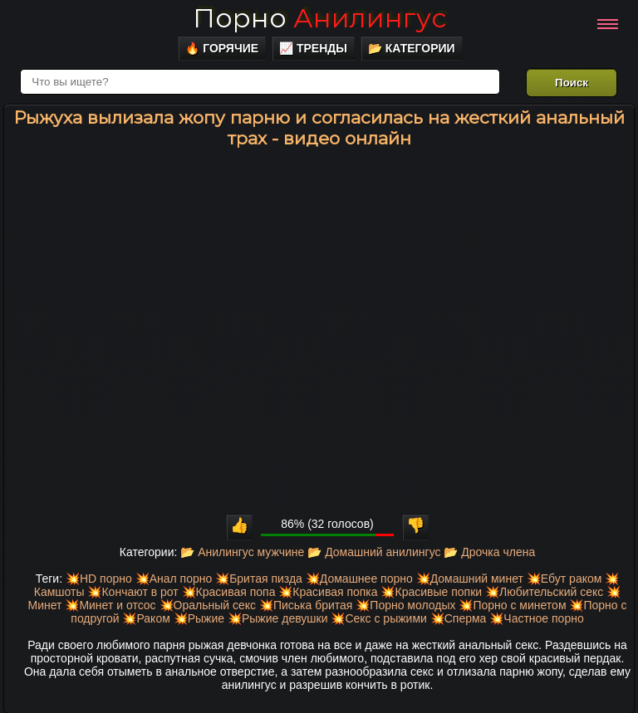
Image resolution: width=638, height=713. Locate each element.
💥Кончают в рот (132, 591)
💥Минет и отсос (110, 605)
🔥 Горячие (221, 48)
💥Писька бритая (306, 605)
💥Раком (145, 618)
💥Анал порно (174, 578)
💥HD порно (99, 578)
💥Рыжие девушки (278, 618)
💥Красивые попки (431, 591)
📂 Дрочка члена (489, 552)
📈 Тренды (313, 48)
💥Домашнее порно (359, 578)
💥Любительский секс (544, 591)
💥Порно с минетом (512, 605)
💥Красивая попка (327, 591)
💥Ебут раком (564, 578)
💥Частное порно (536, 618)
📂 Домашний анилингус (373, 552)
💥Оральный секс (208, 605)
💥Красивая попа (229, 591)
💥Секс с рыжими (378, 618)
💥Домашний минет (469, 578)
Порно (319, 18)
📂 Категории (411, 48)
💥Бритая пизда (258, 578)
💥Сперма (458, 618)
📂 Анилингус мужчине (242, 552)
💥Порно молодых (405, 605)
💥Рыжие (199, 618)
